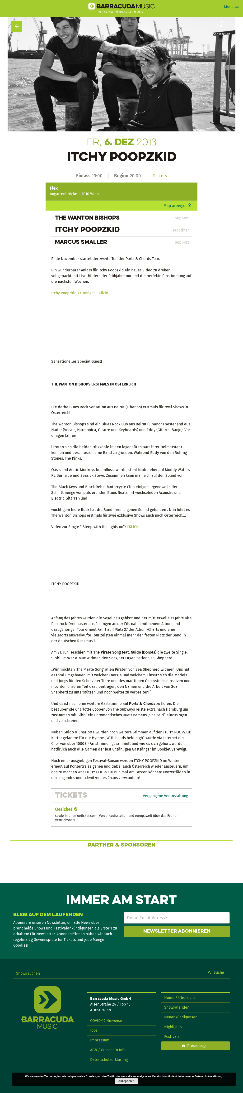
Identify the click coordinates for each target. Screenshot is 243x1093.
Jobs (94, 1030)
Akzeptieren (126, 1081)
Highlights (173, 1027)
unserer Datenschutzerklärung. (204, 1076)
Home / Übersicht (179, 997)
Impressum (99, 1040)
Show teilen (221, 34)
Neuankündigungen (180, 1017)
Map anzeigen (175, 205)
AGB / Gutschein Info (108, 1050)
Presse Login (198, 1045)
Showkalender (176, 1007)
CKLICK (132, 527)
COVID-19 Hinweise (106, 1020)
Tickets (160, 175)
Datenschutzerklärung (109, 1059)
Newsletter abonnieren (176, 931)
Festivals (171, 1036)
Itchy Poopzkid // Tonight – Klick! (79, 293)
